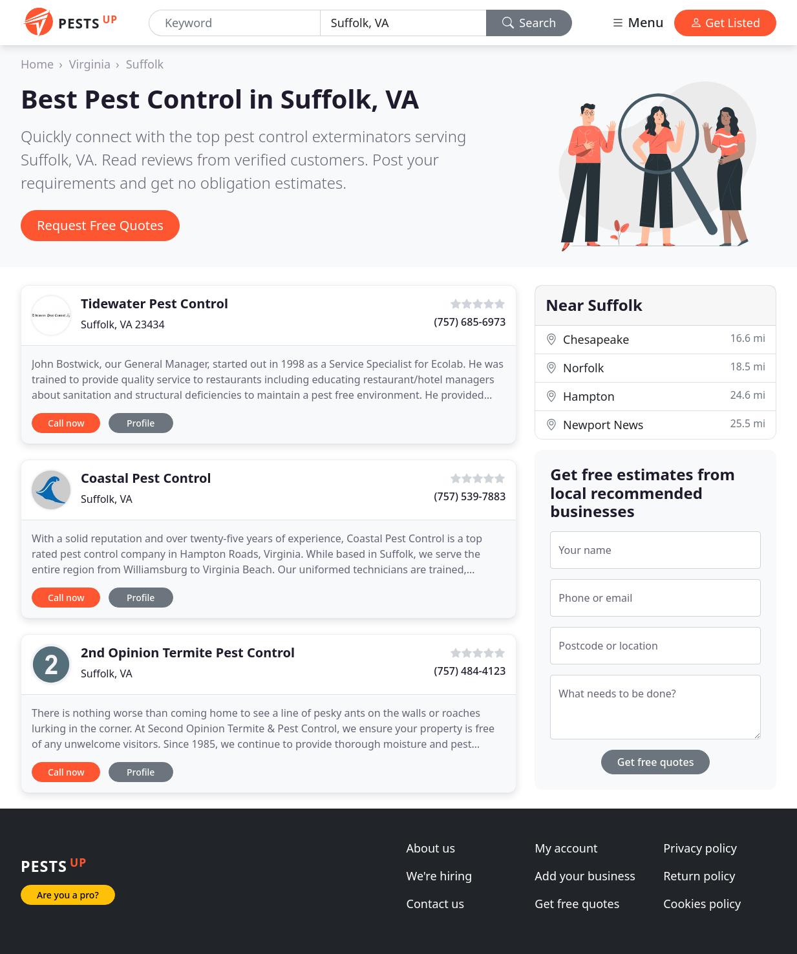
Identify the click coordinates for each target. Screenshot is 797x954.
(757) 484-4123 (470, 671)
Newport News (655, 424)
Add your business (585, 876)
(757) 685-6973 (470, 322)
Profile (140, 423)
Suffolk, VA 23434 (123, 324)
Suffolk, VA (107, 499)
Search (529, 22)
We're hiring (440, 876)
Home (37, 64)
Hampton (655, 396)
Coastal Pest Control (146, 478)
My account (566, 848)
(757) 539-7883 (470, 496)
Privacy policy (700, 848)
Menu (637, 22)
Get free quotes (655, 762)
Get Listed (725, 22)
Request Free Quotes (100, 225)
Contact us (436, 903)
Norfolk (655, 367)
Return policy (699, 876)
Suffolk (145, 64)
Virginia (90, 64)
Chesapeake (655, 339)
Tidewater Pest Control (154, 303)
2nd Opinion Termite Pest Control (188, 652)
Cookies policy (702, 903)
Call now (66, 423)
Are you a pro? (68, 895)
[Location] (403, 23)
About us (431, 848)
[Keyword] (235, 23)
